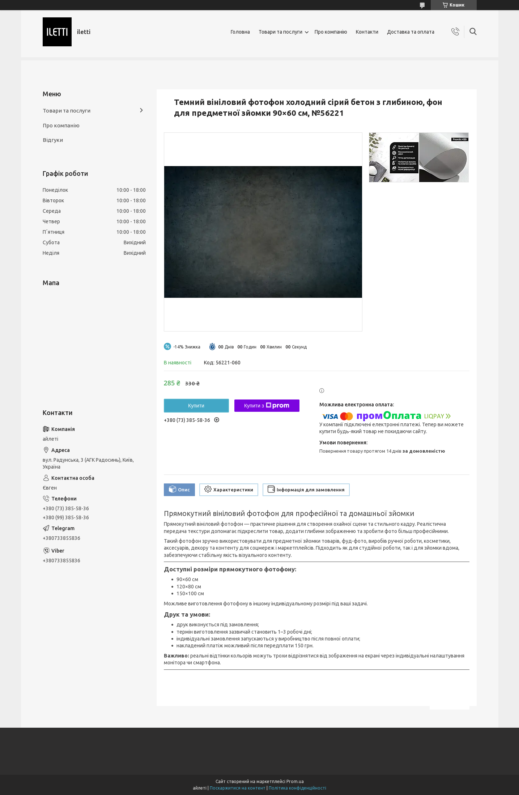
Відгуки (53, 140)
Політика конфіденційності (297, 788)
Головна (240, 32)
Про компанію (331, 32)
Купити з (266, 405)
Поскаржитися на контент (237, 788)
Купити (196, 406)
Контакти (367, 32)
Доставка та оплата (410, 32)
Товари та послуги (280, 32)
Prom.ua (295, 781)
